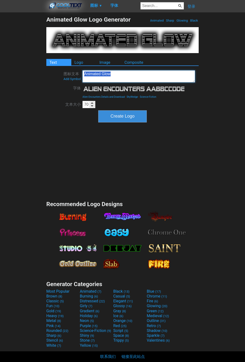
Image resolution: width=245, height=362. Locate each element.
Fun (52, 306)
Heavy (55, 316)
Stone (87, 340)
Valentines (158, 340)
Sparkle (155, 335)
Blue (154, 291)
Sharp (170, 20)
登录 (191, 6)
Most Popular (58, 291)
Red (120, 325)
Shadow (157, 330)
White (53, 345)
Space (121, 335)
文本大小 (73, 104)
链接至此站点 (133, 356)
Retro (154, 325)
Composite (133, 62)
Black (194, 20)
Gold (53, 311)
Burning (89, 296)
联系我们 (108, 356)
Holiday (89, 316)
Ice (118, 316)
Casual (121, 296)
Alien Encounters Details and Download (103, 97)
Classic (55, 301)
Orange (122, 320)
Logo (78, 62)
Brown (54, 296)
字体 (77, 88)
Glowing (182, 20)
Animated (156, 20)
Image (104, 62)
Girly (86, 306)
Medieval (158, 316)
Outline (156, 320)
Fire (152, 301)
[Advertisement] (23, 88)
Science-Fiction (148, 97)
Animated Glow (138, 76)
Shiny (87, 335)
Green (155, 311)
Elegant (123, 301)
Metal (53, 320)
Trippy (121, 340)
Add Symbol (72, 79)
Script (120, 330)
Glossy (122, 306)
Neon (87, 320)
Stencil (54, 340)
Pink (53, 325)
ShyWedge (132, 97)
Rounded (57, 330)
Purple (89, 325)
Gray (119, 311)
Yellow (89, 345)
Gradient (89, 311)
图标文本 (72, 76)
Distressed (92, 301)
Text (53, 62)
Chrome (157, 296)
